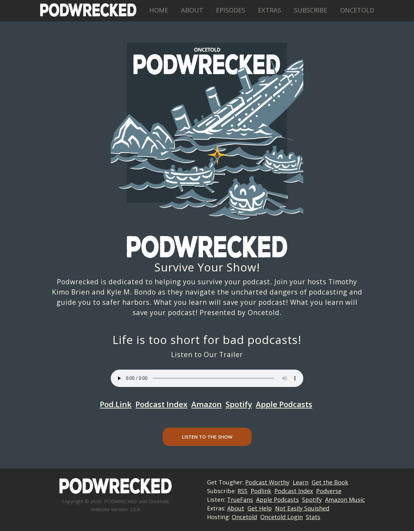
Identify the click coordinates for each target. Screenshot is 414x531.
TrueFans (240, 499)
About (192, 10)
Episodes (230, 10)
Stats (313, 517)
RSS (242, 491)
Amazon (206, 404)
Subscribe (310, 10)
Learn (300, 482)
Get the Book (330, 482)
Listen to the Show (207, 436)
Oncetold (357, 10)
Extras (269, 10)
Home (158, 10)
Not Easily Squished (302, 508)
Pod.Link (116, 404)
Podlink (261, 491)
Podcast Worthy (267, 482)
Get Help (259, 508)
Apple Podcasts (284, 404)
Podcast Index (161, 404)
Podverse (328, 491)
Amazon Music (345, 499)
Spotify (239, 404)
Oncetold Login (281, 517)
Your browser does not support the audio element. (207, 378)
